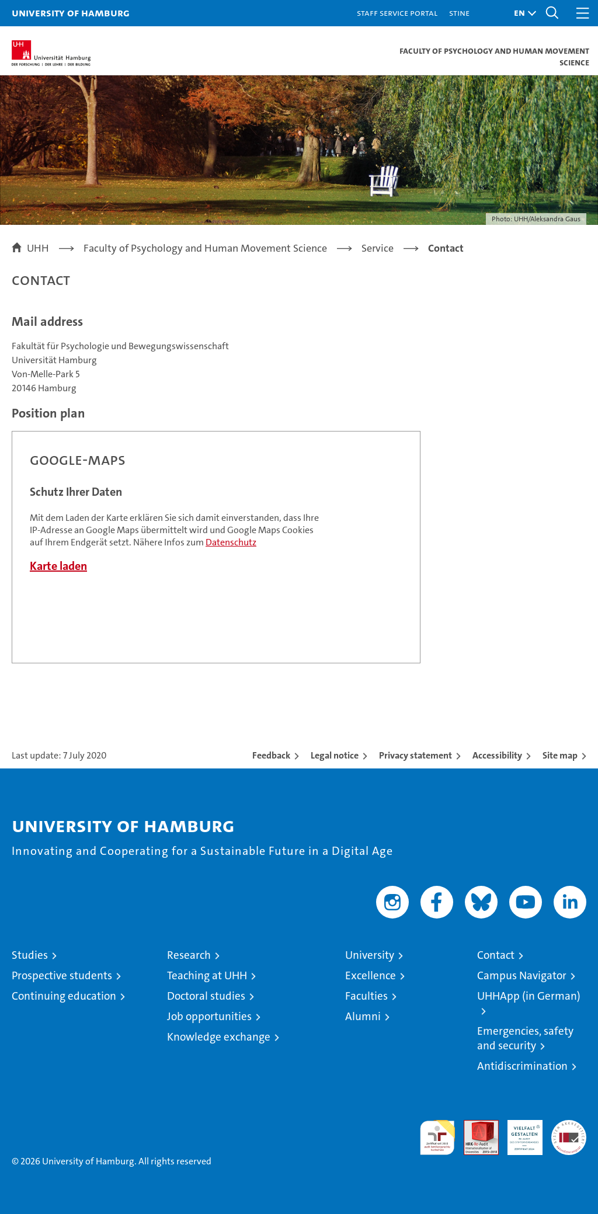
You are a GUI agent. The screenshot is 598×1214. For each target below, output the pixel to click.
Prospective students (62, 975)
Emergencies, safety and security (525, 1038)
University (369, 955)
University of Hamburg (71, 12)
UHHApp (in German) (528, 996)
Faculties (366, 996)
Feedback (271, 755)
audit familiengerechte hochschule (437, 1137)
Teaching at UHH (207, 975)
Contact (495, 955)
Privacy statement (415, 755)
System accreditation (568, 1132)
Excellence (370, 975)
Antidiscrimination (522, 1066)
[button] (522, 13)
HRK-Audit (518, 1132)
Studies (30, 955)
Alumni (363, 1016)
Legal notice (335, 755)
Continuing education (64, 996)
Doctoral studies (206, 996)
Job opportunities (209, 1016)
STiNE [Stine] (459, 12)
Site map (560, 755)
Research (189, 955)
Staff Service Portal (397, 12)
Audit (475, 1126)
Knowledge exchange (218, 1036)
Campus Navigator (521, 975)
